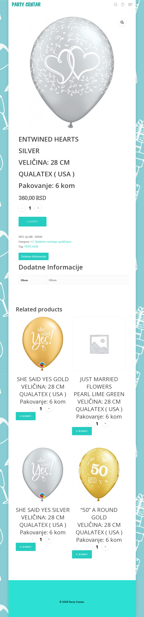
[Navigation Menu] (130, 4)
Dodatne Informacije (33, 256)
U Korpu (32, 221)
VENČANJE (31, 246)
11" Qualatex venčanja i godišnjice (51, 241)
